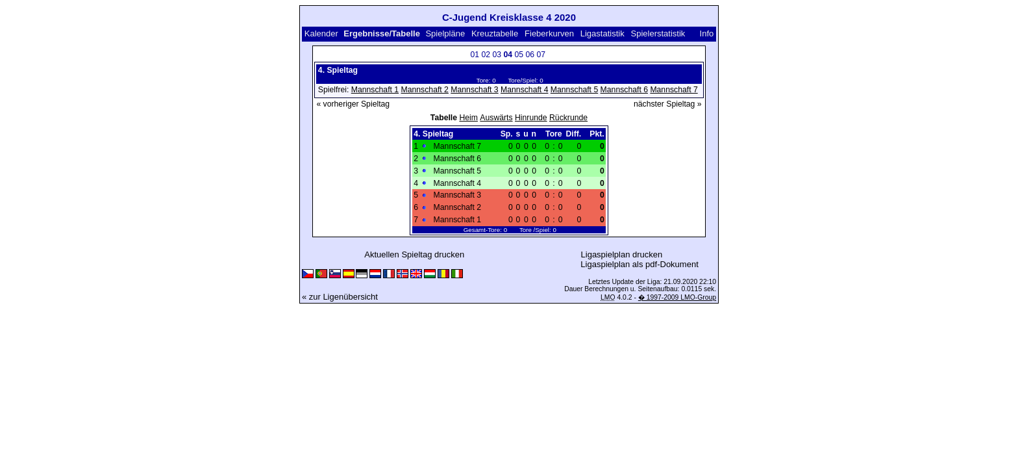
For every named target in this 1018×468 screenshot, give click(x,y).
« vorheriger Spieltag (353, 104)
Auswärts (496, 117)
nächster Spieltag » (668, 104)
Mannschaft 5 (574, 89)
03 (496, 54)
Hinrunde (531, 117)
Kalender (321, 33)
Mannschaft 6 (624, 89)
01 (474, 54)
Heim (468, 117)
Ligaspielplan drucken (622, 254)
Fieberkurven (549, 33)
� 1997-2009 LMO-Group (677, 297)
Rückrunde (568, 117)
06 (529, 54)
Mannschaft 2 (425, 89)
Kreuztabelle (494, 33)
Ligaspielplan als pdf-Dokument (639, 264)
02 (485, 54)
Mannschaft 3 (474, 89)
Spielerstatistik (658, 33)
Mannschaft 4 (524, 89)
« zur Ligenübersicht (340, 297)
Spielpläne (445, 33)
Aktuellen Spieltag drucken (414, 254)
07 (540, 54)
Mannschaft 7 (673, 89)
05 (518, 54)
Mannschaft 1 (375, 89)
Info (707, 33)
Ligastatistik (602, 33)
